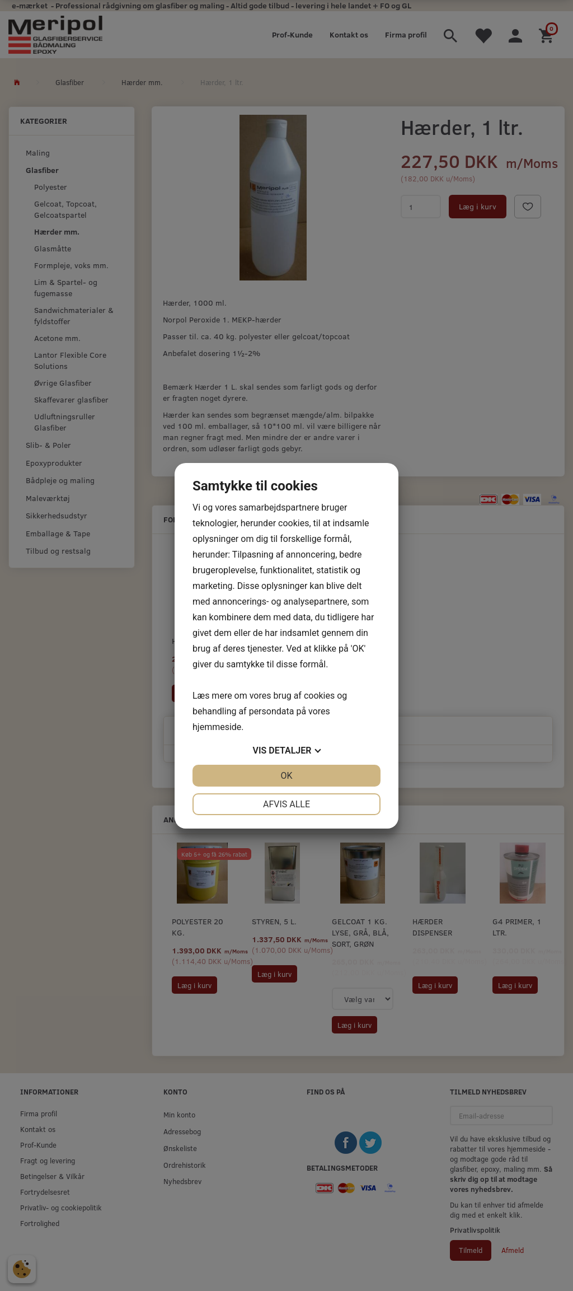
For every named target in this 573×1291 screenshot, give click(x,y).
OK (286, 775)
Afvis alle (286, 804)
